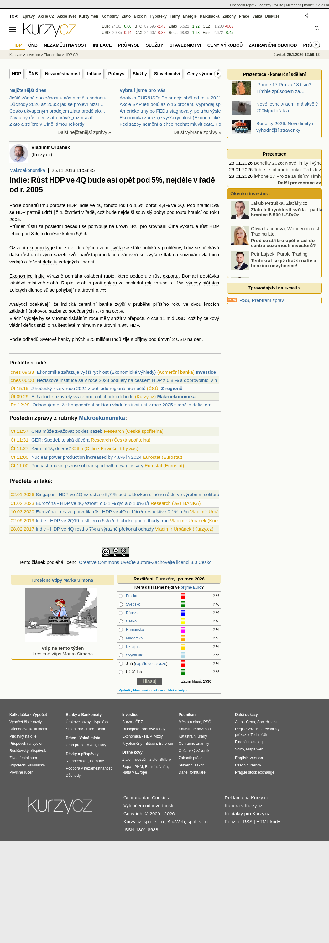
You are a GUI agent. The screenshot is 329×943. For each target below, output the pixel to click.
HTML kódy (268, 821)
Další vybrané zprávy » (197, 132)
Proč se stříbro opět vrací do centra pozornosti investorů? (283, 244)
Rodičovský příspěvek (27, 751)
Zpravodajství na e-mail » (274, 287)
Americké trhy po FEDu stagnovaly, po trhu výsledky (174, 111)
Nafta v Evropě (134, 772)
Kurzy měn (88, 16)
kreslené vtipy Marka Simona (61, 648)
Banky (71, 715)
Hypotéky (158, 16)
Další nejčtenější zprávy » (84, 132)
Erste (207, 32)
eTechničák (257, 735)
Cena (250, 722)
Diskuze (272, 16)
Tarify (175, 16)
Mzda (91, 745)
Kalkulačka (210, 16)
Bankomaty (91, 715)
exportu (171, 275)
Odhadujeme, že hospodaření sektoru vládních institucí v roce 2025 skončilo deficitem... (123, 404)
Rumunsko (135, 630)
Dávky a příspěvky (82, 754)
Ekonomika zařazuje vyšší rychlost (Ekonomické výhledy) (96, 372)
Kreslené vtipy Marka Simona (62, 580)
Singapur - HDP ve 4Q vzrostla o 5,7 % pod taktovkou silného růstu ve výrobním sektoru (127, 494)
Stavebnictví (167, 73)
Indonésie (50, 233)
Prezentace (274, 153)
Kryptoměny (132, 743)
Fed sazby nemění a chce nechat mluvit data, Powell (174, 124)
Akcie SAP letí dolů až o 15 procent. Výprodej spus (173, 104)
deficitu (50, 261)
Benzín (151, 767)
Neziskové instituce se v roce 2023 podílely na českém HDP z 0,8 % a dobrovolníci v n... (129, 380)
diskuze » (158, 690)
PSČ (207, 722)
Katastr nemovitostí (195, 729)
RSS (244, 300)
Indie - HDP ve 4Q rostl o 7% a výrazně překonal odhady (95, 529)
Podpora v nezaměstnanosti (89, 768)
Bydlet (309, 5)
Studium (322, 5)
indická (68, 304)
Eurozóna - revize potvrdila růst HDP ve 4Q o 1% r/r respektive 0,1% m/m (112, 511)
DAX (139, 32)
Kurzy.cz (15, 54)
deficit (29, 325)
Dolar (100, 729)
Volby (239, 749)
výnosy (193, 282)
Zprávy (29, 16)
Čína (173, 226)
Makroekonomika (27, 170)
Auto (239, 722)
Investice (206, 372)
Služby (140, 73)
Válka (257, 16)
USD (180, 318)
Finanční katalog (249, 742)
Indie (40, 275)
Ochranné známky (194, 743)
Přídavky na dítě (23, 736)
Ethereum (167, 743)
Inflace (94, 73)
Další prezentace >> (299, 182)
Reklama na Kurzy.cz (247, 797)
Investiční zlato (145, 759)
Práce (244, 16)
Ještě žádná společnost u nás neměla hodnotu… (60, 97)
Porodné (97, 761)
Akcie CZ (46, 16)
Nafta (163, 767)
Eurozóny (165, 578)
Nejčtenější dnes (27, 90)
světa (117, 247)
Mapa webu (255, 749)
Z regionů (171, 388)
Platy (102, 745)
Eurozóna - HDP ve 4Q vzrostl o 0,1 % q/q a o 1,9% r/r (92, 503)
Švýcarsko (134, 655)
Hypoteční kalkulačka (27, 765)
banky (64, 339)
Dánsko (132, 613)
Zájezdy (265, 5)
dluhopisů (38, 290)
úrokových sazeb (48, 254)
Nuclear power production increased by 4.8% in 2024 (86, 457)
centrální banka (95, 304)
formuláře (198, 772)
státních (211, 282)
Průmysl (117, 73)
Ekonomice (21, 275)
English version (249, 758)
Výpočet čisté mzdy (25, 722)
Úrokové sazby (78, 722)
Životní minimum (23, 758)
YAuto (278, 5)
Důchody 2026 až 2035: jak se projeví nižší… (56, 104)
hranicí (204, 205)
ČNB (33, 73)
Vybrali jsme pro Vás (143, 90)
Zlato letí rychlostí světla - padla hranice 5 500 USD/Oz (286, 214)
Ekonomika (52, 54)
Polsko (131, 596)
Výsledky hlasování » (134, 690)
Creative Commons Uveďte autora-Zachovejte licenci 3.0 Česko (145, 562)
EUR (106, 26)
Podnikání (187, 715)
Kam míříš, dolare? (51, 448)
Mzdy (158, 736)
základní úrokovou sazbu (35, 311)
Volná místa (89, 738)
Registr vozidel (247, 729)
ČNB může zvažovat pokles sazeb (67, 431)
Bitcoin (140, 16)
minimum (86, 325)
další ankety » (177, 690)
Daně (183, 772)
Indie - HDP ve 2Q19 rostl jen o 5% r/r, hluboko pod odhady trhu (102, 520)
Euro (90, 729)
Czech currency (248, 765)
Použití (232, 821)
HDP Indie (78, 205)
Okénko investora (249, 193)
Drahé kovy (132, 752)
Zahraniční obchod (273, 45)
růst (204, 226)
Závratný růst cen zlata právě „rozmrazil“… (53, 117)
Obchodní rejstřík (243, 5)
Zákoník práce (190, 758)
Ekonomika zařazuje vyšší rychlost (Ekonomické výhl (175, 117)
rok (148, 282)
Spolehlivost (267, 722)
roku (123, 205)
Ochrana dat (136, 797)
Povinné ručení (21, 772)
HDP (16, 73)
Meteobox (293, 5)
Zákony (229, 16)
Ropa (173, 32)
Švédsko (133, 604)
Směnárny (74, 729)
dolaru (110, 282)
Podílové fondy (152, 729)
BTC (138, 26)
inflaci (109, 254)
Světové (48, 339)
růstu (31, 226)
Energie (190, 16)
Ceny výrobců (201, 73)
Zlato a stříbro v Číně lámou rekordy (46, 124)
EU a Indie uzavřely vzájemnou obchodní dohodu (82, 396)
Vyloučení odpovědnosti (148, 805)
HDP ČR (71, 54)
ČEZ (206, 26)
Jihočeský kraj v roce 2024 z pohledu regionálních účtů (88, 388)
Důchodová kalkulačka (28, 729)
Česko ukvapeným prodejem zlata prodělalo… (57, 111)
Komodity (109, 16)
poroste (57, 205)
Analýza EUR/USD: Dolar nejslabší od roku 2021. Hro (176, 97)
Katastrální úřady (193, 736)
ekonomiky (38, 247)
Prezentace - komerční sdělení (274, 74)
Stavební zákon (192, 765)
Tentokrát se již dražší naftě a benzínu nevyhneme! (283, 264)
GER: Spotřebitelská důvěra (60, 439)
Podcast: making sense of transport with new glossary (87, 465)
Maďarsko (134, 638)
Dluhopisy (130, 729)
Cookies (160, 797)
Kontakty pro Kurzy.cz (247, 813)
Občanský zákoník (194, 751)
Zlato (173, 26)
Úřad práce (75, 745)
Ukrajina (133, 646)
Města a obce (190, 722)
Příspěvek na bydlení (26, 743)
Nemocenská (77, 761)
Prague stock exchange (254, 772)
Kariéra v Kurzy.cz (244, 805)
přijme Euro (190, 587)
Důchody (73, 775)
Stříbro (165, 759)
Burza (127, 722)
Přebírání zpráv (268, 300)
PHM (138, 767)
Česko (131, 621)
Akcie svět (66, 16)
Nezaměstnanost (62, 73)
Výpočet (39, 715)
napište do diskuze (150, 663)
